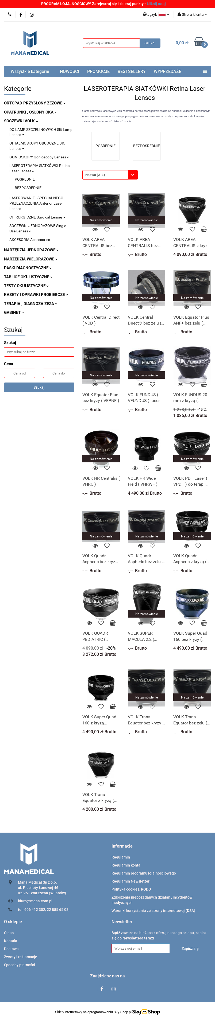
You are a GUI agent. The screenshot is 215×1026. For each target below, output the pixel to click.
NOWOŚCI (69, 71)
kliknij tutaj (156, 4)
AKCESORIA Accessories (29, 239)
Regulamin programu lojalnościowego (144, 873)
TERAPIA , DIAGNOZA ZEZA (30, 303)
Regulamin (121, 857)
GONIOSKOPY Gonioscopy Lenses (39, 157)
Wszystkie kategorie (30, 71)
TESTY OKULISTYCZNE (26, 285)
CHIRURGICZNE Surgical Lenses (37, 217)
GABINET (14, 312)
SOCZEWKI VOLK (21, 121)
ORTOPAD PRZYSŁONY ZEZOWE (35, 103)
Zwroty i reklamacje (20, 957)
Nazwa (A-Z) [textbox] (95, 175)
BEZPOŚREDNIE (28, 188)
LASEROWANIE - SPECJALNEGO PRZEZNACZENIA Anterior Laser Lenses (36, 203)
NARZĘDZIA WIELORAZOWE (30, 259)
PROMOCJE (98, 71)
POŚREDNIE (25, 179)
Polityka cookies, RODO (131, 889)
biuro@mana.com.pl (35, 901)
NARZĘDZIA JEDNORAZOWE (31, 250)
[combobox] (110, 175)
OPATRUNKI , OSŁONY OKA (30, 112)
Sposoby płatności (19, 965)
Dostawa (11, 949)
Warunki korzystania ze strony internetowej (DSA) (153, 910)
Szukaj (39, 387)
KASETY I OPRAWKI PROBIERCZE (36, 294)
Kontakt (10, 941)
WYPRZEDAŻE (167, 71)
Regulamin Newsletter (130, 881)
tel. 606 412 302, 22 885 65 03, (43, 909)
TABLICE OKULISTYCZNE (28, 277)
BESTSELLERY (132, 71)
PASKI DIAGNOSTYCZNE (28, 268)
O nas (9, 933)
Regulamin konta (126, 865)
